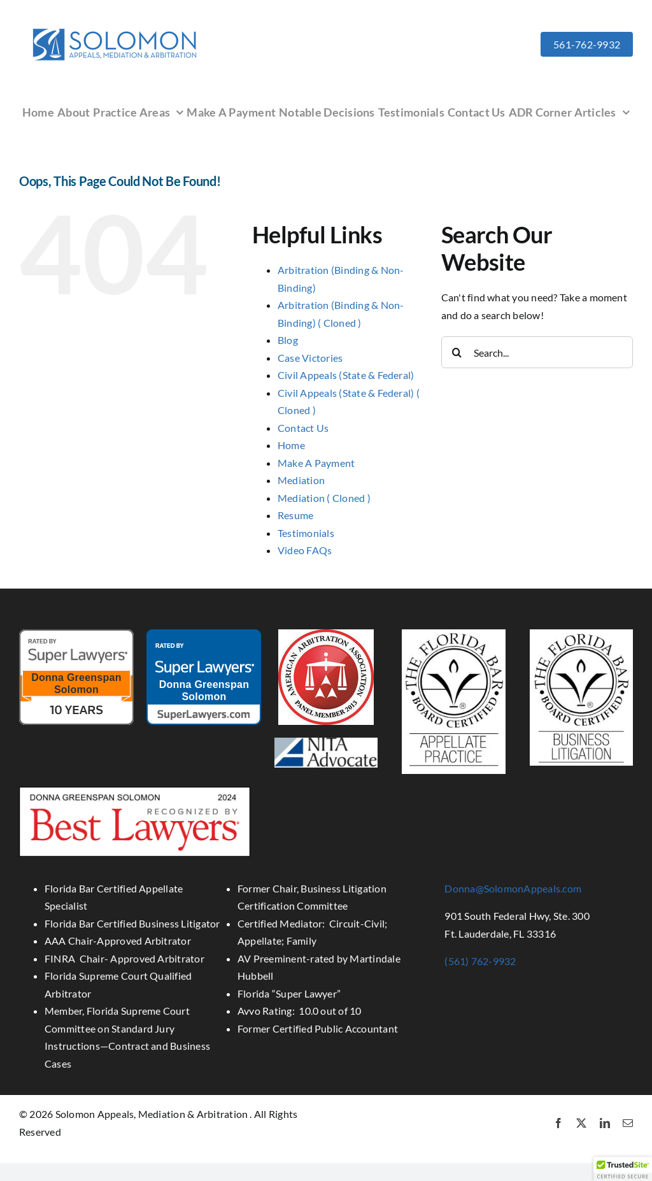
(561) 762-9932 (480, 961)
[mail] (628, 1123)
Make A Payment (316, 463)
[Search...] (537, 352)
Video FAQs (305, 550)
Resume (295, 515)
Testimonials (306, 533)
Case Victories (310, 358)
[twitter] (581, 1123)
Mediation (301, 480)
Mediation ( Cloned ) (324, 498)
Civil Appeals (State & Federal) (346, 375)
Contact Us (303, 428)
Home (291, 445)
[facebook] (558, 1123)
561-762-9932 (586, 44)
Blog (288, 340)
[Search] (457, 352)
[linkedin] (605, 1123)
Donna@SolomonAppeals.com (512, 888)
